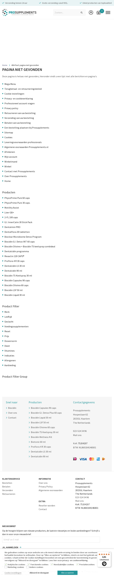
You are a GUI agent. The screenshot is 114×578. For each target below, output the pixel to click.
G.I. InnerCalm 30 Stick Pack (18, 222)
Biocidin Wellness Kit (41, 437)
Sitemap (8, 132)
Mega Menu (10, 83)
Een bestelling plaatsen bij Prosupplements (26, 127)
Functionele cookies (39, 564)
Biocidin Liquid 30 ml (14, 294)
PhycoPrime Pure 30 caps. (17, 202)
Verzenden (7, 490)
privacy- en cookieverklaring (75, 560)
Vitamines (9, 350)
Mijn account (10, 156)
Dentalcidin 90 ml (13, 270)
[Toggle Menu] (108, 12)
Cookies (8, 137)
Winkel (7, 166)
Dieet (7, 345)
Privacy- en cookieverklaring (18, 98)
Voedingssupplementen (16, 326)
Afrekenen (9, 151)
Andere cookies (36, 567)
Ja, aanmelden (10, 547)
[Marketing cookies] (6, 567)
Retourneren (8, 493)
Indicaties (9, 355)
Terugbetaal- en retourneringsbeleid (23, 88)
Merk (6, 311)
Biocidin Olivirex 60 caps (16, 285)
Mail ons (77, 435)
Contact (12, 417)
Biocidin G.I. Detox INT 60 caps (19, 241)
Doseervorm (10, 341)
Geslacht (8, 321)
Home (4, 65)
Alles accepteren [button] (67, 573)
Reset (7, 331)
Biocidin (12, 407)
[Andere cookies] (27, 567)
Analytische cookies (16, 564)
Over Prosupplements (15, 176)
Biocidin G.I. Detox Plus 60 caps (46, 412)
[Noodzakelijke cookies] (52, 564)
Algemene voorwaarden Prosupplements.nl (26, 147)
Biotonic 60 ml (38, 441)
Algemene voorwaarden (51, 490)
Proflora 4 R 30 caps (14, 261)
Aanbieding (10, 365)
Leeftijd (8, 316)
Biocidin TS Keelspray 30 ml (18, 275)
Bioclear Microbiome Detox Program (22, 236)
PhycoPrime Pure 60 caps (17, 197)
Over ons (12, 412)
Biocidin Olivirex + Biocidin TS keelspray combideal (29, 246)
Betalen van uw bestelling (17, 122)
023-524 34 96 (80, 430)
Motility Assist (11, 207)
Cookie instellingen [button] (13, 572)
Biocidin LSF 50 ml (13, 290)
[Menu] (109, 553)
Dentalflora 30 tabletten (17, 231)
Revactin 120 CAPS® (14, 256)
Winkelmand (10, 161)
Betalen (6, 486)
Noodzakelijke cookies (64, 564)
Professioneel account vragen (19, 103)
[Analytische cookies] (6, 564)
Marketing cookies (16, 567)
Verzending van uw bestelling (19, 117)
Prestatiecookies (87, 564)
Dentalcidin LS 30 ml (14, 265)
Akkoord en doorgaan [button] (39, 572)
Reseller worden (47, 505)
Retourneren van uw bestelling (20, 113)
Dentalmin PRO (12, 227)
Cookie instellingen (14, 93)
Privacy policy (11, 108)
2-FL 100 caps (11, 217)
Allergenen (10, 360)
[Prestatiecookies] (77, 564)
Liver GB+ (9, 212)
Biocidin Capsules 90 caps (17, 280)
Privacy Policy (46, 486)
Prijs (6, 336)
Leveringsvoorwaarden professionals (23, 142)
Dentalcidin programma (16, 251)
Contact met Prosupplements (19, 171)
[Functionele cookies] (28, 564)
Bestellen (7, 482)
